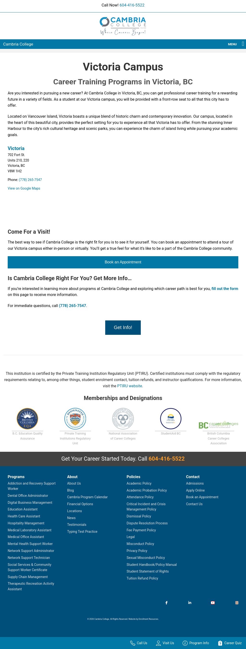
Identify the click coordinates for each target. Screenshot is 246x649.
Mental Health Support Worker (30, 544)
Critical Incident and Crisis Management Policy (146, 506)
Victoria (16, 148)
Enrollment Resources (148, 619)
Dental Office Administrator (28, 496)
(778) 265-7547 (30, 180)
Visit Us (165, 643)
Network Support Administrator (31, 551)
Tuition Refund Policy (142, 578)
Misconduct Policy (140, 544)
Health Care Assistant (24, 516)
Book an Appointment (123, 262)
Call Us (138, 643)
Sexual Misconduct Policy (146, 558)
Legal (131, 537)
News (71, 518)
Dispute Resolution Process (147, 523)
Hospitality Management (26, 523)
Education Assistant (22, 509)
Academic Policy (139, 483)
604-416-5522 (132, 5)
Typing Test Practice (82, 531)
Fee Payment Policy (141, 530)
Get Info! (123, 327)
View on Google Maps (24, 188)
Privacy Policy (137, 551)
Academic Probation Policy (147, 490)
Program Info (196, 643)
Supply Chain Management (28, 577)
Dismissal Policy (139, 516)
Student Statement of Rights (148, 571)
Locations (74, 511)
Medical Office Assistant (26, 537)
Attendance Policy (140, 497)
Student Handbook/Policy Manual (152, 565)
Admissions (195, 483)
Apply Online (195, 490)
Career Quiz (230, 643)
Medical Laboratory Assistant (29, 530)
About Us (74, 483)
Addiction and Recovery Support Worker (31, 486)
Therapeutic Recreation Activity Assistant (31, 586)
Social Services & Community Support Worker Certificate (29, 567)
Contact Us (194, 504)
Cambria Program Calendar (87, 497)
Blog (70, 490)
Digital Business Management (30, 502)
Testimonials (76, 525)
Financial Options (80, 504)
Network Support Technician (29, 558)
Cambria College (18, 44)
